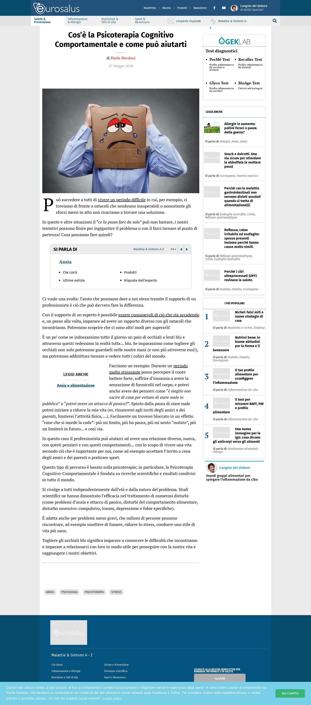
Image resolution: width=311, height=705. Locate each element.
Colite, (251, 214)
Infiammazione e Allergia (66, 671)
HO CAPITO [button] (290, 693)
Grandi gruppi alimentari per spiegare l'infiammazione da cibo (232, 478)
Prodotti (173, 8)
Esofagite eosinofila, (233, 214)
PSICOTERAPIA (94, 592)
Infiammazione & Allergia (86, 20)
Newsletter (191, 8)
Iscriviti (220, 678)
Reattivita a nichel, (240, 328)
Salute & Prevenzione (51, 20)
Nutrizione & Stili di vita (118, 20)
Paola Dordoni (122, 57)
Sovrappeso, (228, 176)
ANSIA (50, 592)
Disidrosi (259, 328)
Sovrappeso (250, 289)
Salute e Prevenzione (116, 664)
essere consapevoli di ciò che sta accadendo (158, 315)
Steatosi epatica (247, 176)
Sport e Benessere (115, 677)
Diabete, (225, 289)
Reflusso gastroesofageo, (236, 256)
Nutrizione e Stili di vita (65, 677)
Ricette (158, 8)
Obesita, (237, 289)
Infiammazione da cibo (243, 390)
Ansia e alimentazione (76, 385)
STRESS (116, 592)
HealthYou (141, 8)
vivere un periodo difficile (122, 199)
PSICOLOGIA (69, 592)
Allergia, (225, 141)
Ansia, (235, 141)
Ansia (65, 262)
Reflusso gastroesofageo (221, 217)
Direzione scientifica (116, 671)
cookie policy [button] (112, 698)
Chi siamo (57, 664)
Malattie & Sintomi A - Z (72, 655)
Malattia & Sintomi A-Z (148, 249)
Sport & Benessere (151, 20)
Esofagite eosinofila (227, 259)
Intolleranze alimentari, (243, 449)
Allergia (218, 452)
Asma (243, 141)
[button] (207, 8)
